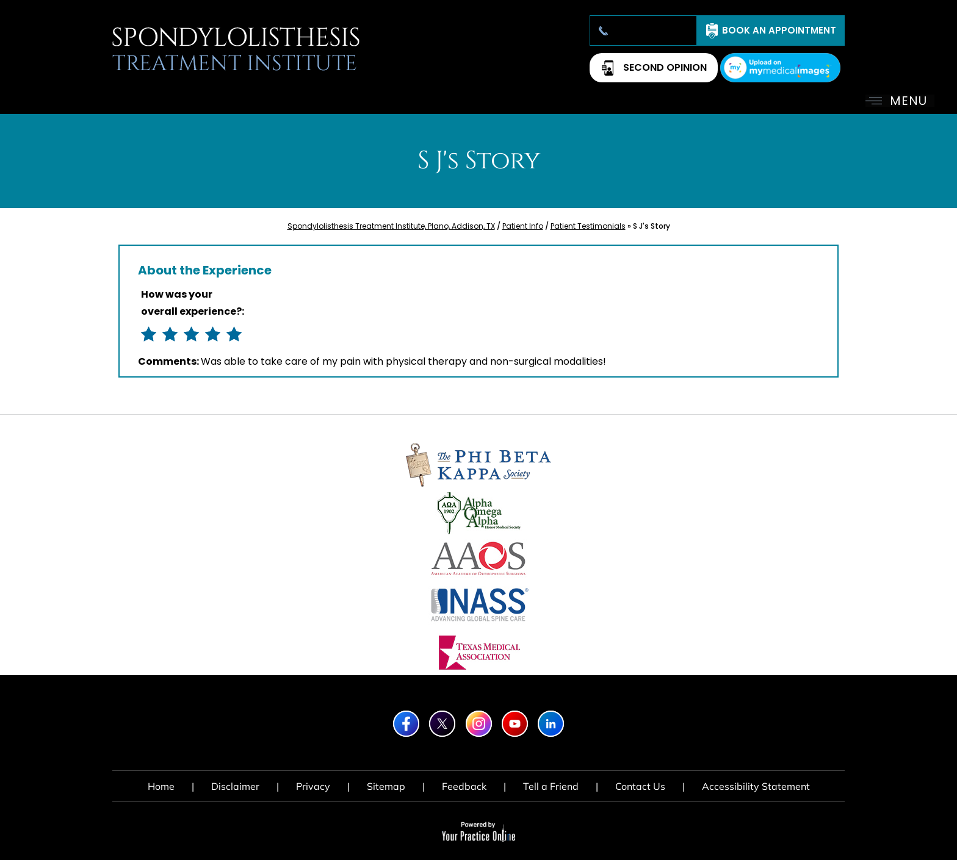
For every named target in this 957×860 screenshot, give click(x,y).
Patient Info (522, 226)
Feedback (464, 786)
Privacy (313, 786)
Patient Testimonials (588, 226)
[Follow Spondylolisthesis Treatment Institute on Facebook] (406, 724)
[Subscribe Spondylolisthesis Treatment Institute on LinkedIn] (551, 724)
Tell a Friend (551, 786)
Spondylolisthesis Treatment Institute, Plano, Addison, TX (391, 226)
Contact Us (640, 786)
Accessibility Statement (756, 786)
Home (161, 786)
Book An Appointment (779, 30)
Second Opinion (665, 67)
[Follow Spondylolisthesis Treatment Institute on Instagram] (479, 724)
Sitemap (386, 786)
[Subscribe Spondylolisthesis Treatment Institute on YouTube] (515, 724)
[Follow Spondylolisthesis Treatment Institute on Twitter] (442, 724)
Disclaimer (235, 786)
